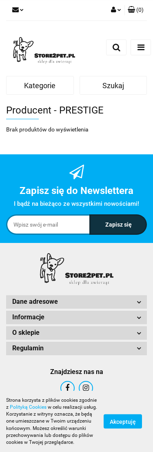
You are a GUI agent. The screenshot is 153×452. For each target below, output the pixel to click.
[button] (135, 10)
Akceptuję (123, 422)
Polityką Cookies (28, 407)
